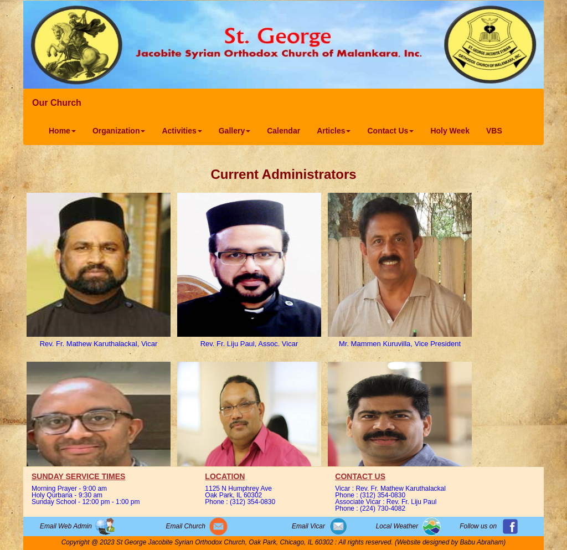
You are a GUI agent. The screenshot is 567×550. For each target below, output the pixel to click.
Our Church (56, 102)
